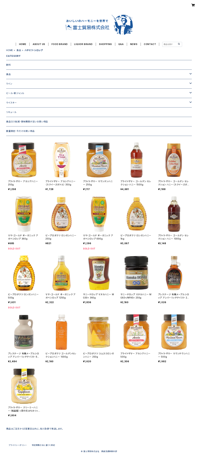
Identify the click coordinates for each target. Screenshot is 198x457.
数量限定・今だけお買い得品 (20, 131)
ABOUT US (39, 44)
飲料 (8, 64)
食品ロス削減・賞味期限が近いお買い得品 (27, 121)
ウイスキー (11, 102)
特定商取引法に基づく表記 (43, 445)
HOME (22, 44)
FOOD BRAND (60, 44)
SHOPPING (105, 44)
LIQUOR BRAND (83, 44)
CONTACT (150, 44)
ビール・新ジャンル (15, 93)
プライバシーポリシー (18, 445)
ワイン (9, 83)
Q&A (121, 44)
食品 (19, 50)
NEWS (134, 44)
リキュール (11, 112)
